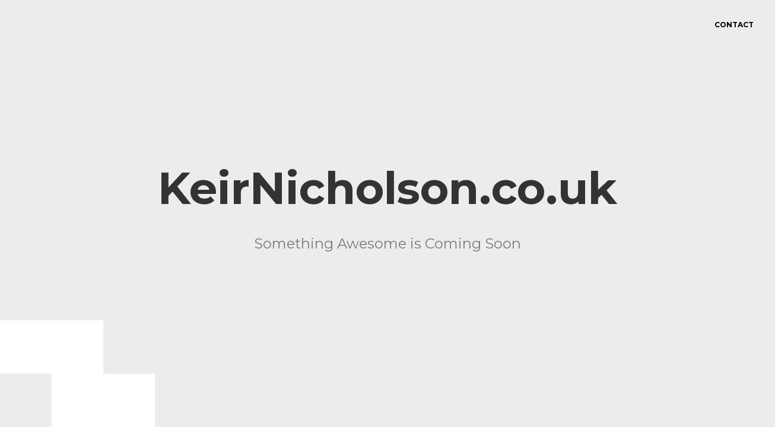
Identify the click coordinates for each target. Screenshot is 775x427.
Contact (734, 24)
